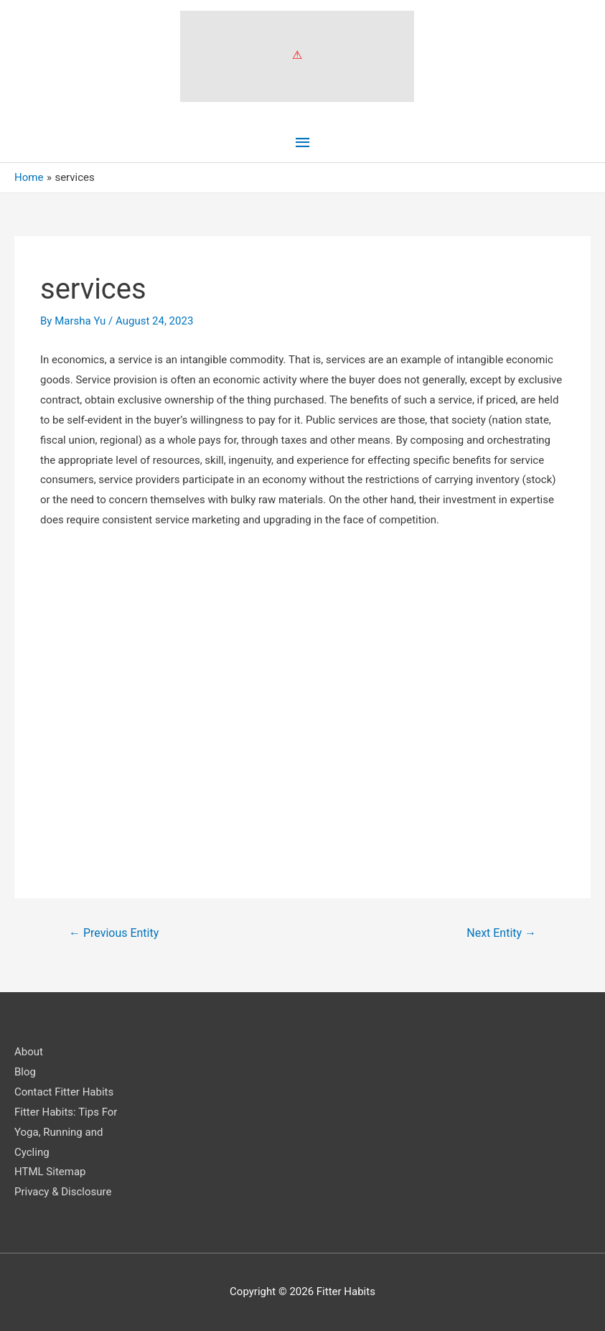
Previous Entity (114, 933)
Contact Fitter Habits (63, 1091)
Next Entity (501, 933)
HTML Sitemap (50, 1171)
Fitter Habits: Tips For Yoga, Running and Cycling (65, 1132)
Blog (25, 1071)
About (28, 1051)
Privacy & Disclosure (62, 1191)
